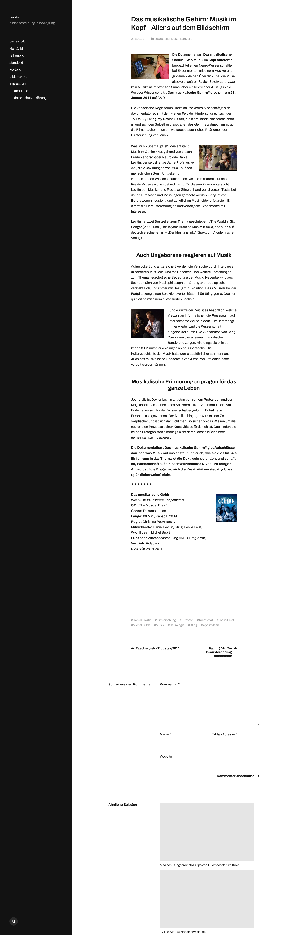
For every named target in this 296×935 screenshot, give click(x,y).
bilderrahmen (19, 77)
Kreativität (211, 620)
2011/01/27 (139, 39)
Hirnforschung (169, 620)
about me (21, 91)
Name (165, 734)
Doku (178, 39)
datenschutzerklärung (30, 98)
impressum (17, 84)
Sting (209, 625)
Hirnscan (192, 620)
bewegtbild (17, 41)
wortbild (15, 69)
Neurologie (191, 625)
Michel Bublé (153, 625)
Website (166, 756)
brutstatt (15, 17)
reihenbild (16, 55)
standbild (16, 62)
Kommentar (170, 684)
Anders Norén (250, 918)
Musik (173, 625)
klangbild (16, 48)
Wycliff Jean (227, 625)
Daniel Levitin (143, 620)
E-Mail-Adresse (224, 734)
